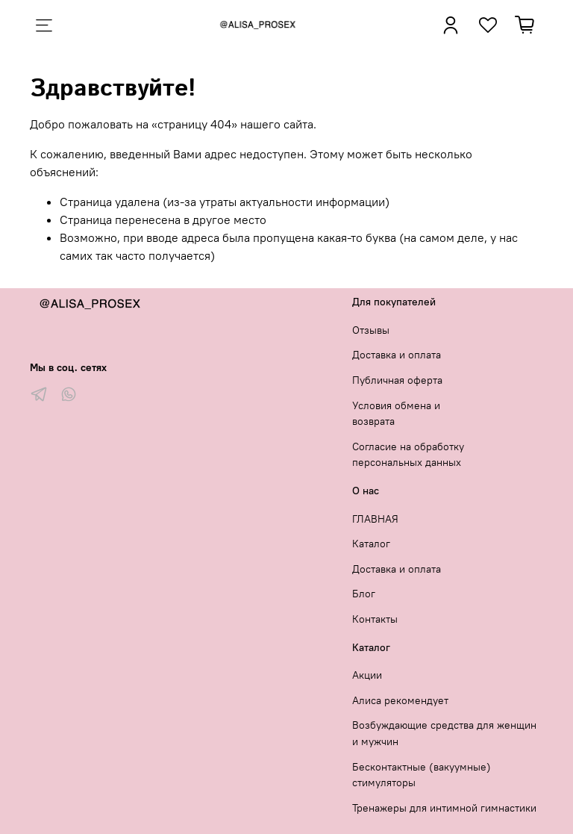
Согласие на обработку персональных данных (408, 455)
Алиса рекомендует (400, 700)
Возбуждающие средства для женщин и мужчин (444, 733)
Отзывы (370, 330)
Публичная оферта (397, 380)
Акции (367, 675)
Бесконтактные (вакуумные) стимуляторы (421, 775)
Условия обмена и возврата (396, 414)
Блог (363, 593)
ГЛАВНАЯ (375, 519)
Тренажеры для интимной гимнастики (444, 808)
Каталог (371, 543)
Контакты (375, 619)
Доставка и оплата (396, 354)
